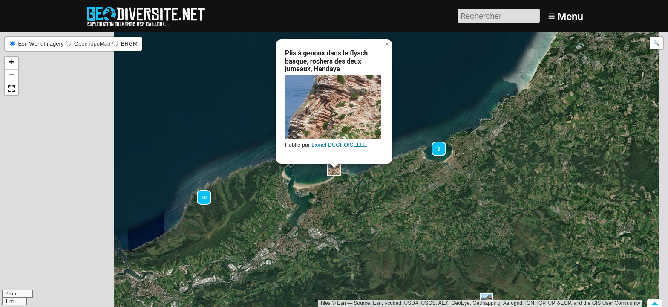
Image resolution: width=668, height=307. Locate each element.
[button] (334, 169)
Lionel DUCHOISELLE (339, 145)
